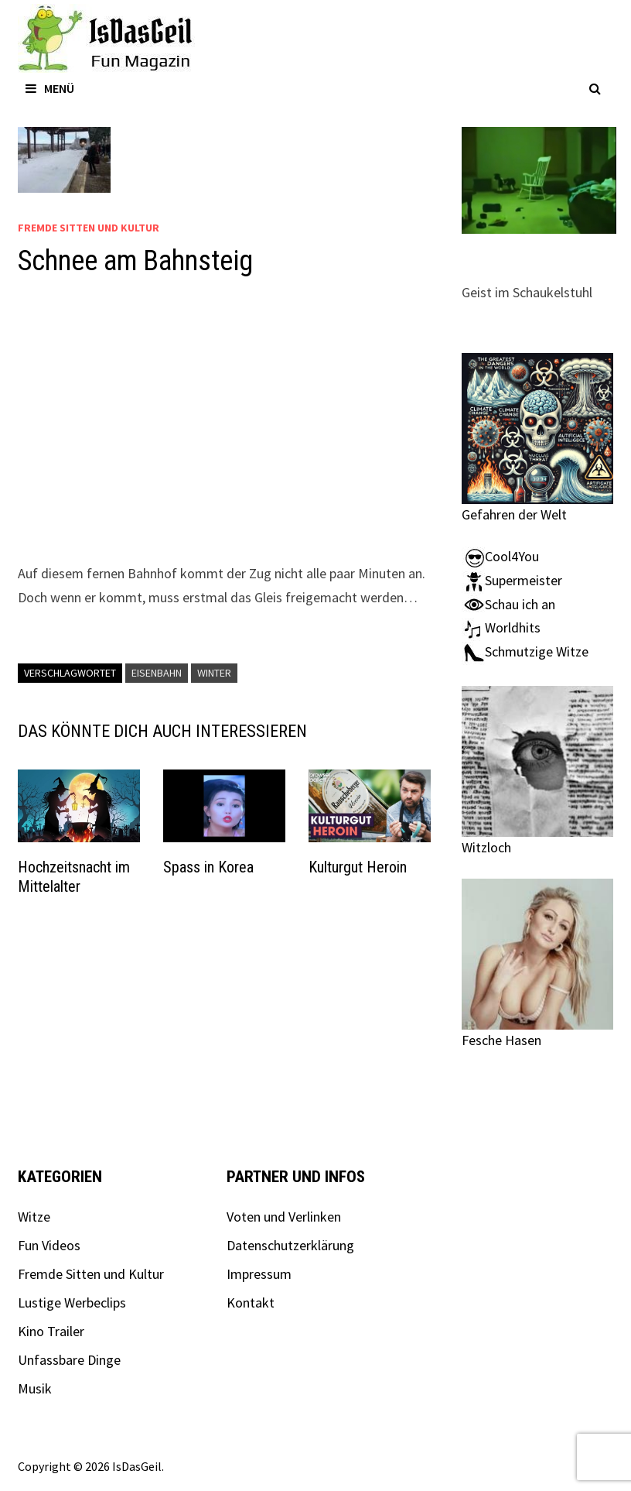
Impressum (259, 1274)
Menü (50, 88)
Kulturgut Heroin (358, 867)
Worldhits (501, 627)
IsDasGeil (137, 1466)
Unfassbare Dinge (69, 1360)
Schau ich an (508, 604)
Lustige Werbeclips (72, 1302)
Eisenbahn (156, 673)
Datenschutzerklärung (290, 1245)
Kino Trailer (51, 1331)
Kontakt (251, 1302)
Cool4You (500, 556)
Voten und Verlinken (284, 1216)
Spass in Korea (208, 867)
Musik (35, 1388)
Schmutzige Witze (525, 651)
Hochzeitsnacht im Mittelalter (74, 877)
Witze (34, 1216)
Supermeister (512, 580)
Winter (214, 673)
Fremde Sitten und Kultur (88, 228)
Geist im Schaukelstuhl (527, 292)
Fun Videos (49, 1245)
